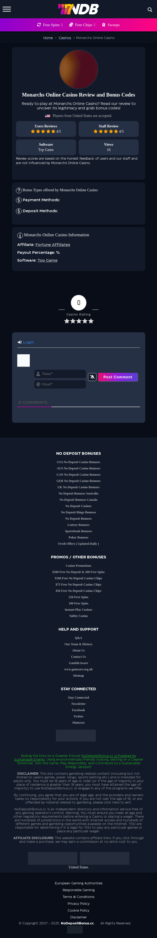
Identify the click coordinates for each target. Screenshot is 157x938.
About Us (78, 650)
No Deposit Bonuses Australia (78, 493)
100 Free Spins (78, 603)
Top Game (46, 150)
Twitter (79, 716)
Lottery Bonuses (79, 525)
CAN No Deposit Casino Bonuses (78, 474)
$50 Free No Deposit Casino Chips (78, 591)
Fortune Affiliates (53, 245)
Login (26, 342)
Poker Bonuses (78, 537)
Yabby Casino (78, 616)
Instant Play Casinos (78, 609)
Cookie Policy (78, 910)
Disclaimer (78, 917)
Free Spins (53, 24)
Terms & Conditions (78, 896)
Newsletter (78, 704)
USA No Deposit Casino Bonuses (78, 462)
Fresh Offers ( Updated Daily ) (78, 544)
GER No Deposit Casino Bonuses (78, 481)
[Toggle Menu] (7, 9)
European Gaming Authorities (78, 883)
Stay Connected (78, 697)
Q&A (78, 638)
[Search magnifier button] (150, 9)
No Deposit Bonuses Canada (78, 500)
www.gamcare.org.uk (78, 669)
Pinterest (79, 722)
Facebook (78, 710)
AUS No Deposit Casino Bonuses (78, 468)
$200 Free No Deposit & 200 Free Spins (78, 572)
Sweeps (114, 25)
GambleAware (78, 663)
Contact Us (78, 657)
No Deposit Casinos (78, 506)
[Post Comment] (118, 377)
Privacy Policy (79, 903)
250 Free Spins (78, 597)
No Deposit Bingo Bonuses (78, 512)
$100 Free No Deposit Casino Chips (78, 578)
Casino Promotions (78, 566)
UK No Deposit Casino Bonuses (78, 487)
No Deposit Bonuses (78, 518)
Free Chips (85, 24)
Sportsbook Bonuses (78, 531)
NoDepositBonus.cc (97, 755)
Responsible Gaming (79, 890)
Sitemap (78, 675)
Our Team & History (78, 644)
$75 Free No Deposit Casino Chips (78, 584)
